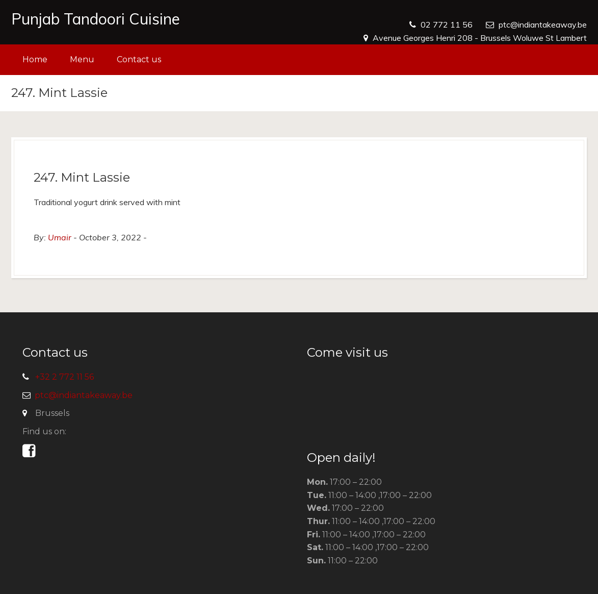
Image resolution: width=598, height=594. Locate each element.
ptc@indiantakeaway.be (543, 24)
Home (34, 59)
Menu (82, 59)
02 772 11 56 (447, 24)
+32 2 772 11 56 (64, 377)
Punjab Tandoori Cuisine (95, 19)
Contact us (139, 59)
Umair (59, 237)
